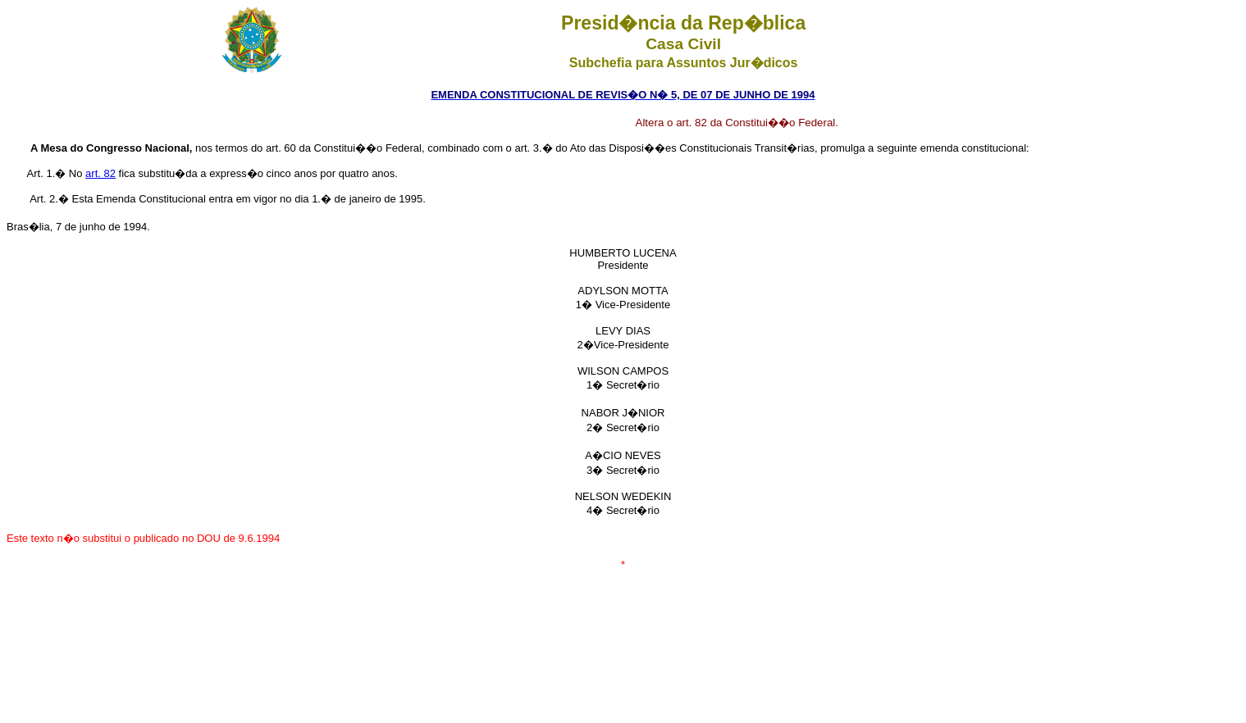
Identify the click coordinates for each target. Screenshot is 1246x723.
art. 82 (100, 173)
